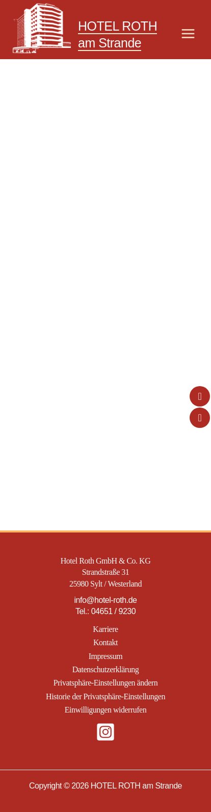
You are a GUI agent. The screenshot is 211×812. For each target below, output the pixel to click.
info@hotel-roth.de (105, 600)
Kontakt (105, 642)
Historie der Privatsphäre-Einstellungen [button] (105, 696)
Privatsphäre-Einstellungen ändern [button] (105, 682)
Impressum (106, 656)
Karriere (105, 629)
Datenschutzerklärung (105, 669)
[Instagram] (105, 732)
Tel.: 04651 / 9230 (105, 611)
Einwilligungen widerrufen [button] (105, 709)
